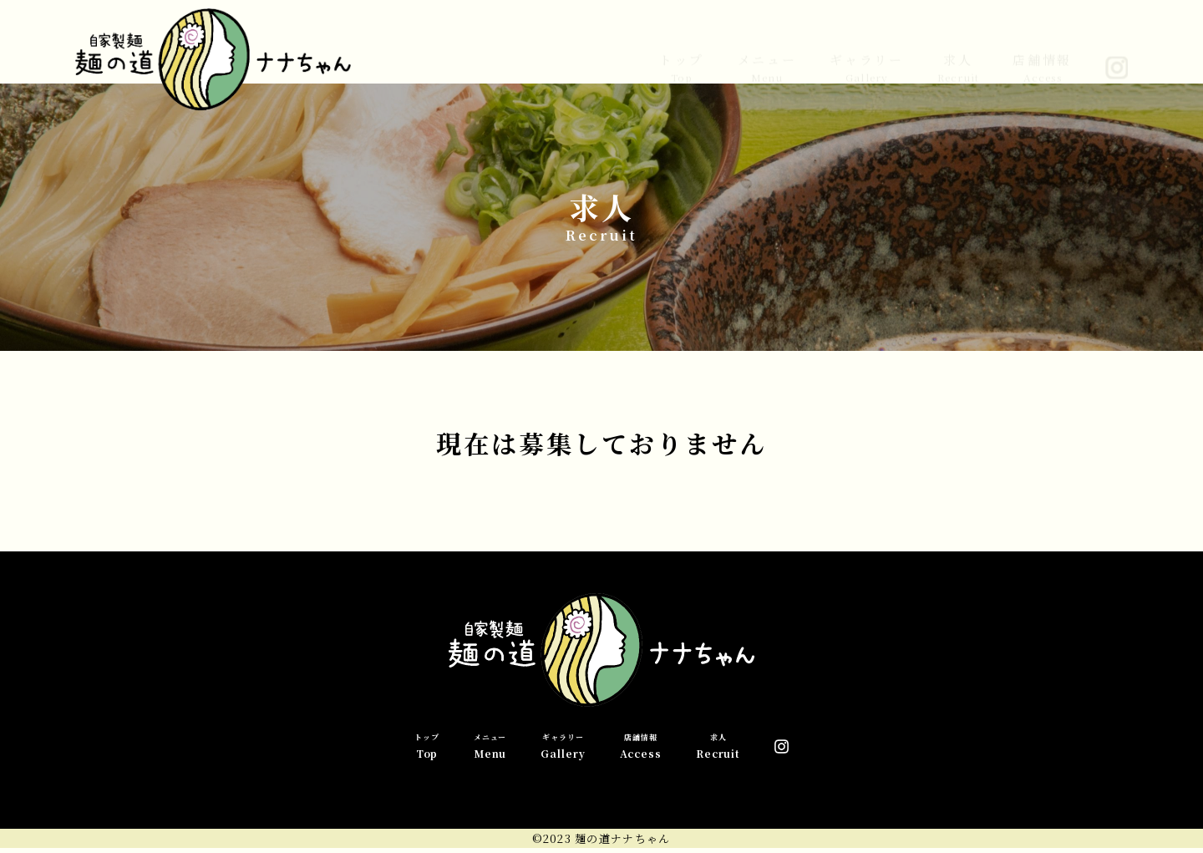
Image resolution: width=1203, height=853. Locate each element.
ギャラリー (867, 54)
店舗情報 (1042, 54)
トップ (681, 54)
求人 (958, 54)
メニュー (767, 54)
